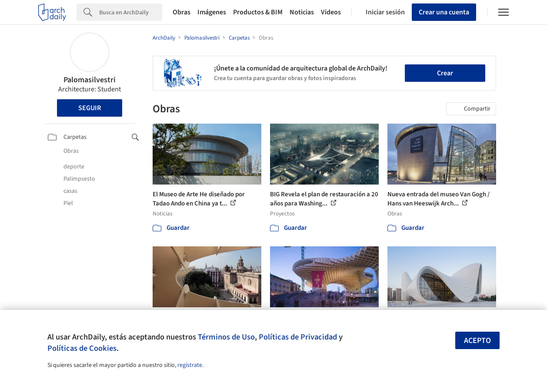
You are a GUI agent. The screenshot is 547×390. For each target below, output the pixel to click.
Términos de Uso (226, 337)
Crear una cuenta (444, 12)
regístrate (189, 365)
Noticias (302, 12)
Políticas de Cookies (82, 348)
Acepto (477, 340)
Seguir (89, 108)
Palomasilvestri (89, 79)
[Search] (130, 12)
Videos (331, 12)
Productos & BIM (258, 12)
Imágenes (211, 12)
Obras (181, 12)
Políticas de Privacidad (298, 337)
